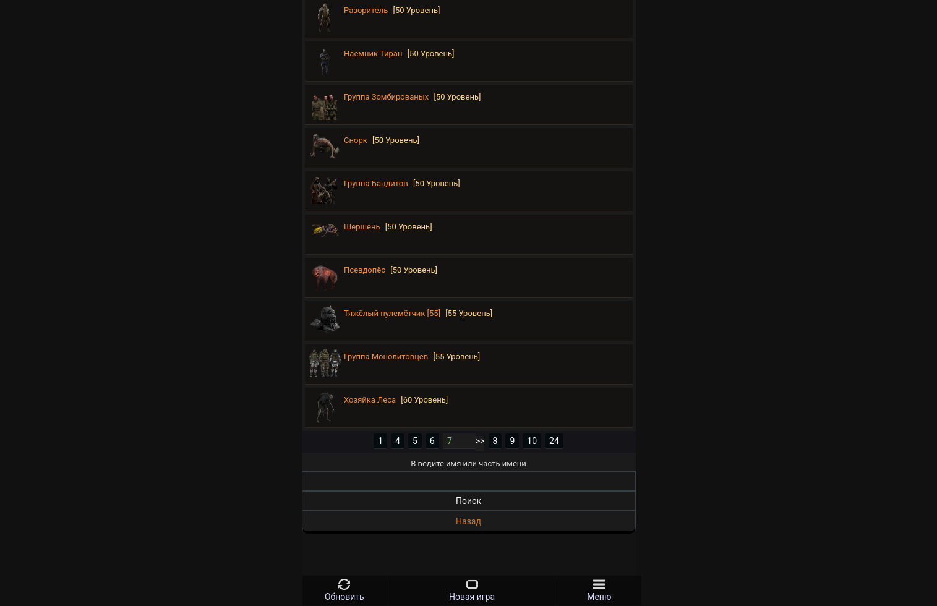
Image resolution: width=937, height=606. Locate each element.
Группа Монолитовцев (386, 356)
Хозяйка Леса (370, 399)
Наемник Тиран (373, 53)
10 (532, 441)
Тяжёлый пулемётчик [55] (392, 313)
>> (480, 441)
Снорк (355, 140)
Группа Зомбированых (386, 96)
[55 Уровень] (468, 313)
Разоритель (366, 10)
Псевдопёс (364, 270)
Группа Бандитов (376, 183)
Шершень (362, 226)
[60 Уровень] (424, 399)
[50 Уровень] (416, 10)
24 (554, 441)
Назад (468, 521)
